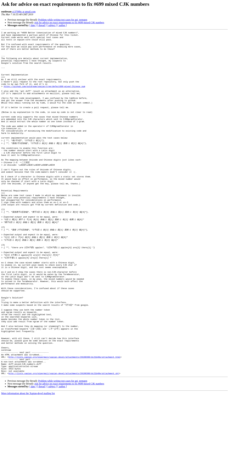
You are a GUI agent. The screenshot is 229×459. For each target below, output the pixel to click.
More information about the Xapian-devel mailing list (28, 456)
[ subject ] (52, 25)
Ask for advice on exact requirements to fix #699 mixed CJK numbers (69, 22)
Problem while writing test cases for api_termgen (62, 19)
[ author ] (62, 25)
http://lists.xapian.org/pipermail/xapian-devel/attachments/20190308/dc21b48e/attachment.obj (64, 436)
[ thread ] (41, 25)
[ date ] (32, 25)
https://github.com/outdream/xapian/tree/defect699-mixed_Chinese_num (44, 97)
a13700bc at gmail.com (24, 11)
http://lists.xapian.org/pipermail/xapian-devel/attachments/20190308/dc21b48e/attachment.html (64, 416)
